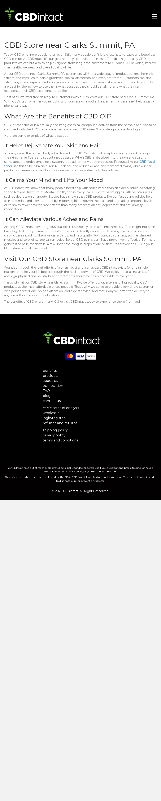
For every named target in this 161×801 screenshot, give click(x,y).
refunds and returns (60, 423)
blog (47, 396)
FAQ (46, 391)
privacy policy (54, 435)
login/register (54, 418)
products (50, 376)
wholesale (51, 413)
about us (50, 381)
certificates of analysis (61, 408)
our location (53, 386)
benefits (50, 371)
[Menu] (152, 16)
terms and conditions (60, 440)
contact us (52, 401)
